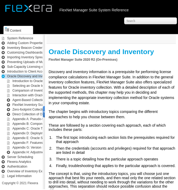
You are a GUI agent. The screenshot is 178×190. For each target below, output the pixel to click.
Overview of (30, 171)
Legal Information (19, 176)
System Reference (20, 38)
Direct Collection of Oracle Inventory (37, 114)
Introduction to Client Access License (33, 71)
